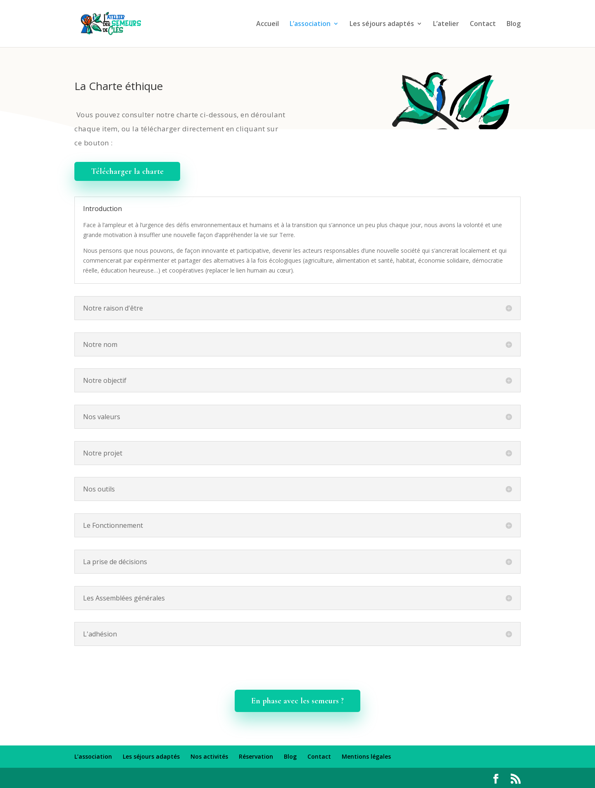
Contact (483, 24)
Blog (514, 24)
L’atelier (446, 24)
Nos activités (209, 756)
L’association (310, 24)
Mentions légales (366, 756)
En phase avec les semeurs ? (297, 701)
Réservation (256, 756)
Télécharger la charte (127, 171)
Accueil (267, 24)
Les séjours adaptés (382, 24)
